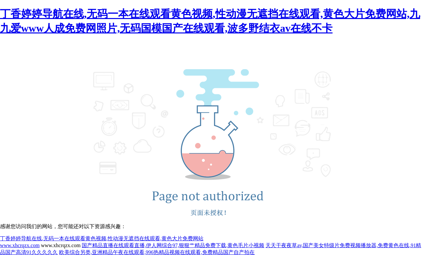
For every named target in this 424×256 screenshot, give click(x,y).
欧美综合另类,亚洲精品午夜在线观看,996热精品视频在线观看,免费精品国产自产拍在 (157, 252)
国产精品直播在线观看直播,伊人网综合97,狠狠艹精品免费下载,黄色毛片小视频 (173, 245)
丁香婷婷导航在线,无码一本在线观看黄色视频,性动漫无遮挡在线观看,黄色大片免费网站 (101, 238)
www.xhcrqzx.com (20, 245)
